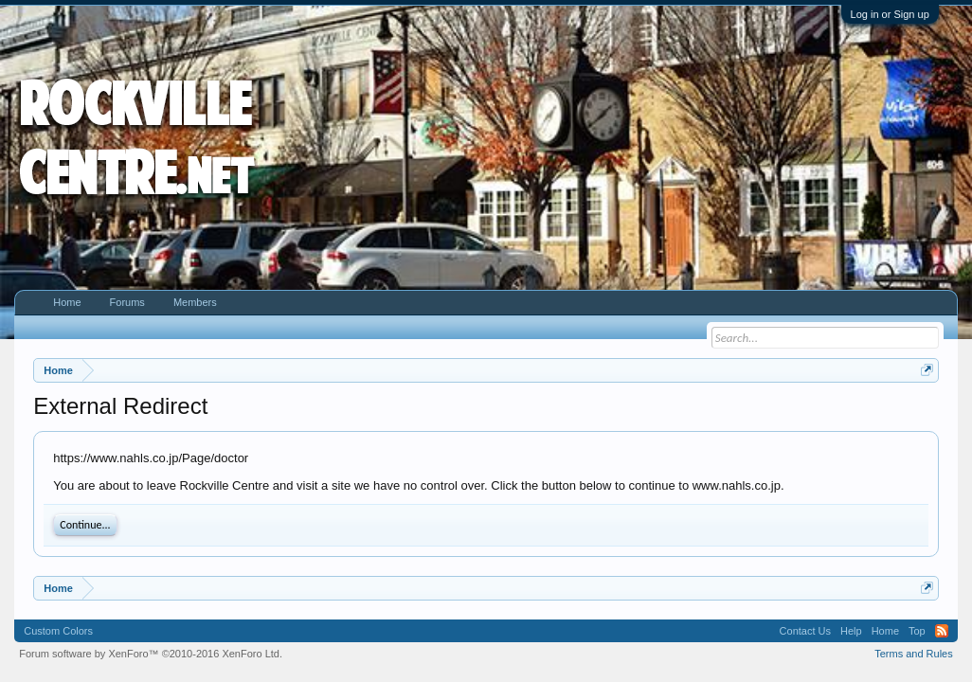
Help (851, 631)
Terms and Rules (913, 653)
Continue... (85, 524)
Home (67, 302)
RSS (941, 630)
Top (917, 631)
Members (195, 302)
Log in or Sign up (890, 14)
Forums (127, 302)
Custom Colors (58, 631)
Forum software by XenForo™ (150, 653)
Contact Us (805, 631)
